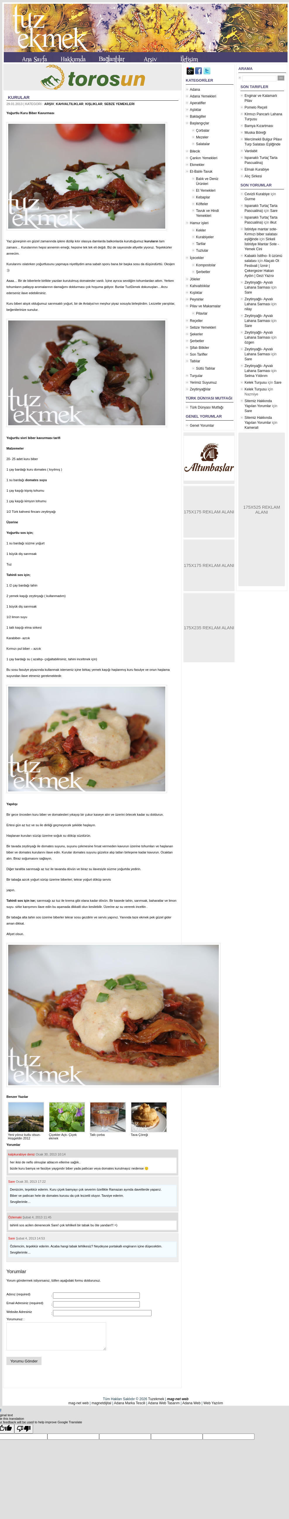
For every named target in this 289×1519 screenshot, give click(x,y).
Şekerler (196, 334)
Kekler (201, 230)
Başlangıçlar (199, 123)
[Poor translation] (23, 1429)
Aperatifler (198, 103)
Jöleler (195, 279)
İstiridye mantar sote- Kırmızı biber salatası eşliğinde (261, 234)
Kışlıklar (93, 104)
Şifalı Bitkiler (199, 348)
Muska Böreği (255, 133)
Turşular (196, 376)
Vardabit (251, 151)
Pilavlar (201, 313)
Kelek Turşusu (256, 382)
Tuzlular (202, 250)
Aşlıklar (195, 110)
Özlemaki (15, 1217)
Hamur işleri (199, 223)
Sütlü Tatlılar (205, 368)
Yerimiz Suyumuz (203, 382)
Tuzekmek (156, 1399)
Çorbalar (202, 130)
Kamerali (251, 428)
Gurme (250, 199)
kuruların (151, 241)
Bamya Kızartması (259, 126)
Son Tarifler (198, 354)
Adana (195, 90)
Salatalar (203, 144)
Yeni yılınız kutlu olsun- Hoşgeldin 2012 (26, 1134)
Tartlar (201, 244)
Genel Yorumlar (202, 426)
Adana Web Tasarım (164, 1403)
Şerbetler (203, 272)
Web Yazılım (213, 1403)
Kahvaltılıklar (69, 104)
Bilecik (195, 151)
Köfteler (202, 204)
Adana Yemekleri (203, 96)
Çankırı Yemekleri (203, 158)
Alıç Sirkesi (253, 176)
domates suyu (36, 480)
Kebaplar (203, 197)
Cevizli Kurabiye (257, 194)
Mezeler (202, 137)
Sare (11, 1181)
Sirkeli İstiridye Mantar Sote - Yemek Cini (262, 244)
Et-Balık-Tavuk (201, 171)
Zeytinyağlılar (200, 389)
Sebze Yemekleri (119, 104)
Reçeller (196, 321)
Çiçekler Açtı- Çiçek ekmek (67, 1134)
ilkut (273, 222)
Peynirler (197, 299)
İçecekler (197, 258)
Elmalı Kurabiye (257, 169)
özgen (249, 342)
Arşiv (49, 104)
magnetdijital (101, 1403)
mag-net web (177, 1399)
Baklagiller (198, 116)
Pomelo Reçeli (256, 107)
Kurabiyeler (205, 237)
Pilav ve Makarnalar (205, 306)
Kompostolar (206, 265)
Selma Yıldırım (256, 376)
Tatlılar (195, 361)
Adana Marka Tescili (129, 1403)
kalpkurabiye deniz (21, 1154)
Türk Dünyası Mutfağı (206, 407)
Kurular (19, 97)
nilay (248, 309)
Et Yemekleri (206, 190)
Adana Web (191, 1403)
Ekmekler (197, 165)
